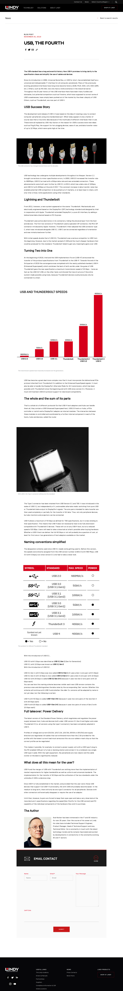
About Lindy (55, 8)
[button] (115, 2)
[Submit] (61, 933)
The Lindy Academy (42, 972)
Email (52, 878)
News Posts (71, 976)
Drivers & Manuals (41, 976)
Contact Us (78, 2)
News (87, 2)
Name (26, 878)
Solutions (41, 8)
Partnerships (40, 979)
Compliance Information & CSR (46, 985)
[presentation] (38, 919)
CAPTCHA (27, 914)
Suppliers (39, 982)
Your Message (81, 878)
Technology (28, 8)
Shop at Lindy (109, 8)
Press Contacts (72, 972)
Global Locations (41, 989)
